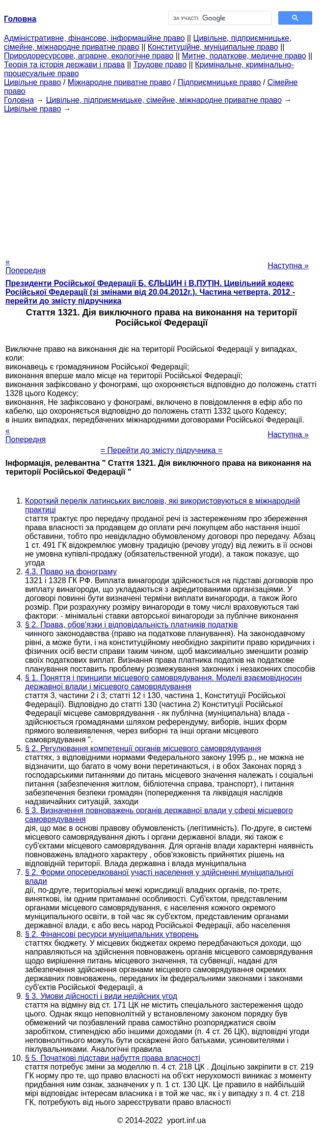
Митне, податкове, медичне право (244, 56)
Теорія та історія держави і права (64, 64)
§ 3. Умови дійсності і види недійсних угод (101, 996)
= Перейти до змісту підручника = (162, 450)
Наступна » (288, 265)
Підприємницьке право (219, 82)
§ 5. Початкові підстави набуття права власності (112, 1058)
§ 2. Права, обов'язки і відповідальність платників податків (131, 625)
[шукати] (219, 18)
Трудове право (160, 64)
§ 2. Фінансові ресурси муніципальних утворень (112, 934)
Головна (19, 100)
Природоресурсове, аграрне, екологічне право (88, 56)
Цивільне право (32, 82)
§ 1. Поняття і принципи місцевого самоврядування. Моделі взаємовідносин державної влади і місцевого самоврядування (163, 682)
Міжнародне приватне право (119, 82)
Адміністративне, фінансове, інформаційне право (94, 38)
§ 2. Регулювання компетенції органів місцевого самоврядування (143, 748)
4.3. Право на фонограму (71, 571)
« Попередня (25, 266)
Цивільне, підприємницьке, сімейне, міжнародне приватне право (164, 100)
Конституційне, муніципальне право (213, 47)
